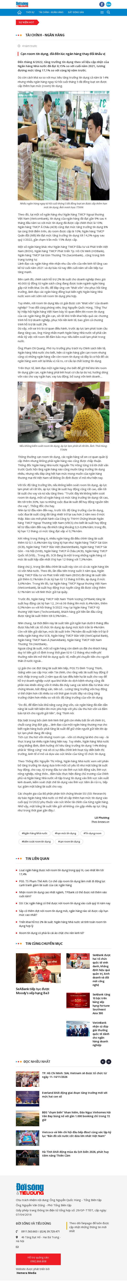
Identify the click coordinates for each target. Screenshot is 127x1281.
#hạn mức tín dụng (65, 833)
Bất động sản (76, 12)
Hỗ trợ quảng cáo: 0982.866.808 (38, 1260)
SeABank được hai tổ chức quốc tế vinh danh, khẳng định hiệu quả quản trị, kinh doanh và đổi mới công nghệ (102, 970)
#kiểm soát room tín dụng (36, 841)
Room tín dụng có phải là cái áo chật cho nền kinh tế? (51, 933)
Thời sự (30, 12)
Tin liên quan (38, 859)
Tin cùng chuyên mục (45, 944)
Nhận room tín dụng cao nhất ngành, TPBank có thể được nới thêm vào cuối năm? (63, 894)
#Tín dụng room (92, 833)
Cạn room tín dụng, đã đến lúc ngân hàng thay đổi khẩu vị (63, 54)
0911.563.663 (29, 1232)
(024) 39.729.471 (50, 1232)
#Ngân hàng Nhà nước (34, 833)
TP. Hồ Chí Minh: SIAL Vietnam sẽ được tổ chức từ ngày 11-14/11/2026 (74, 1075)
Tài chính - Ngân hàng (51, 12)
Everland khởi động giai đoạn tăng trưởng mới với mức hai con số (74, 1095)
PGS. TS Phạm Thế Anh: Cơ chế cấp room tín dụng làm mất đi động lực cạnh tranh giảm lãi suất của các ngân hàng (62, 883)
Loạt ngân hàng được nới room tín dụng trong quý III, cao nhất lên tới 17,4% (61, 872)
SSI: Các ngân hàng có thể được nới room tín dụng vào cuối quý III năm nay (64, 903)
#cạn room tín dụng (69, 841)
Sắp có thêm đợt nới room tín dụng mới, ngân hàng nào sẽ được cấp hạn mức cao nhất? (63, 913)
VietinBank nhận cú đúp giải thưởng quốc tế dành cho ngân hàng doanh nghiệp (101, 1034)
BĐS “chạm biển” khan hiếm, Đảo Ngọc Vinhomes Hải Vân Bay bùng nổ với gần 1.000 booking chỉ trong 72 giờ (76, 1116)
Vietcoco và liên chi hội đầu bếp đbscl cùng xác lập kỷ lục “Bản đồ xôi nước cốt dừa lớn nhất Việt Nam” (76, 1134)
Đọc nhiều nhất (37, 1062)
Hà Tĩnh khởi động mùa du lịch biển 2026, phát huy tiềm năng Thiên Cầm (75, 1154)
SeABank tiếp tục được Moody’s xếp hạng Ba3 (33, 991)
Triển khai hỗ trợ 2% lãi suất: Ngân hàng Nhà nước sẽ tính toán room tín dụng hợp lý (62, 924)
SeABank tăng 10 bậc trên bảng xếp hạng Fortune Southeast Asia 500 (101, 1004)
